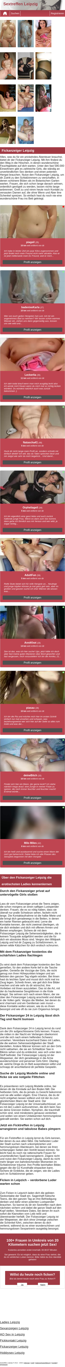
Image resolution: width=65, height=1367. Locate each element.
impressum (4, 1364)
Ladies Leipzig (10, 1322)
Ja (22, 1285)
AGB (32, 1363)
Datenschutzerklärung (43, 1363)
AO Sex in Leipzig (12, 1334)
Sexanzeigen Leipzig (14, 1328)
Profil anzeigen (32, 262)
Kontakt (54, 1363)
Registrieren (57, 13)
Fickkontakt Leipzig (13, 1340)
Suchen (15, 13)
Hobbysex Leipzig (12, 1352)
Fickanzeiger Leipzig (14, 1346)
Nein (42, 1285)
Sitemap (27, 1363)
